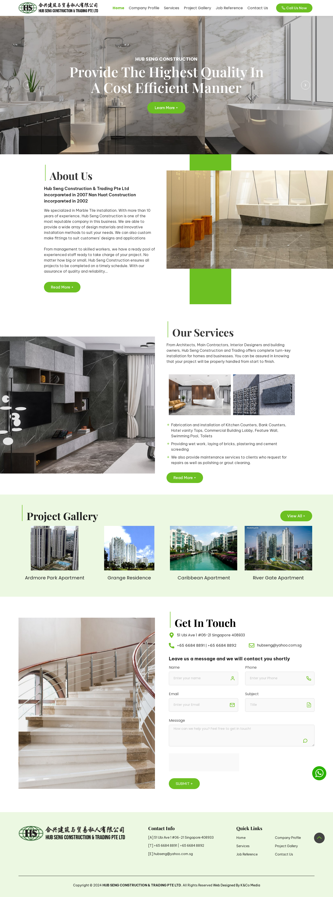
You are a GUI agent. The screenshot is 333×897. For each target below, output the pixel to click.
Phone (251, 668)
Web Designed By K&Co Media (236, 885)
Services (171, 8)
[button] (27, 85)
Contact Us (257, 8)
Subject (252, 694)
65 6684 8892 (193, 845)
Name (174, 668)
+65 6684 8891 (191, 645)
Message (177, 721)
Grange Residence (129, 578)
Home (118, 8)
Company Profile (144, 8)
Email (174, 694)
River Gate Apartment (278, 578)
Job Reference (229, 8)
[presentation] (204, 762)
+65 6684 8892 (222, 645)
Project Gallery (197, 8)
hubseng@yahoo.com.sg (173, 854)
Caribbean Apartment (204, 578)
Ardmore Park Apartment (54, 578)
